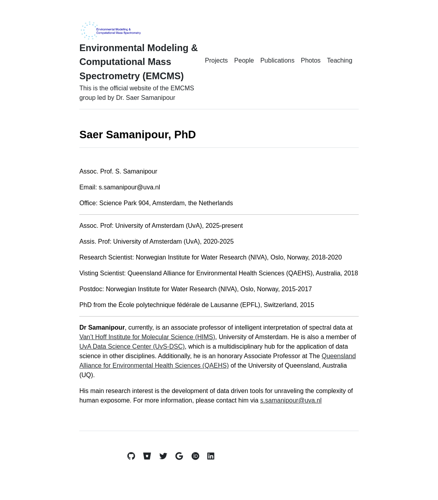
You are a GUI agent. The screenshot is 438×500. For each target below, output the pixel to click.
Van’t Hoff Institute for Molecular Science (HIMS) (147, 337)
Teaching (339, 60)
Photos (311, 60)
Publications (277, 60)
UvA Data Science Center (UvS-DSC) (132, 346)
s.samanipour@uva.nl (290, 400)
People (244, 60)
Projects (216, 60)
